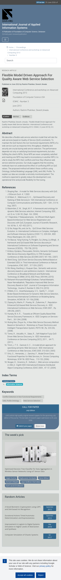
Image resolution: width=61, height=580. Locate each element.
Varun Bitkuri (44, 478)
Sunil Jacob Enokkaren (14, 486)
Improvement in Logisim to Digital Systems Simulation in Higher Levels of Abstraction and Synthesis (22, 526)
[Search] (31, 60)
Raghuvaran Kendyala (27, 478)
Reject (40, 575)
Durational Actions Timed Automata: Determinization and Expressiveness (20, 516)
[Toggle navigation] (5, 40)
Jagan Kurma (11, 478)
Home (11, 47)
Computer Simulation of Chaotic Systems (21, 535)
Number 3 (13, 55)
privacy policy (45, 566)
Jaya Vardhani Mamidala (30, 482)
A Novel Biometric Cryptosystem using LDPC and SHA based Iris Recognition (23, 508)
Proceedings (21, 47)
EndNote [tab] (26, 117)
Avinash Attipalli (12, 482)
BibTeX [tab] (16, 117)
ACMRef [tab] (6, 117)
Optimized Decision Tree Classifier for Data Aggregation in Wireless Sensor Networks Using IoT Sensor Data (28, 470)
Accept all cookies (25, 575)
